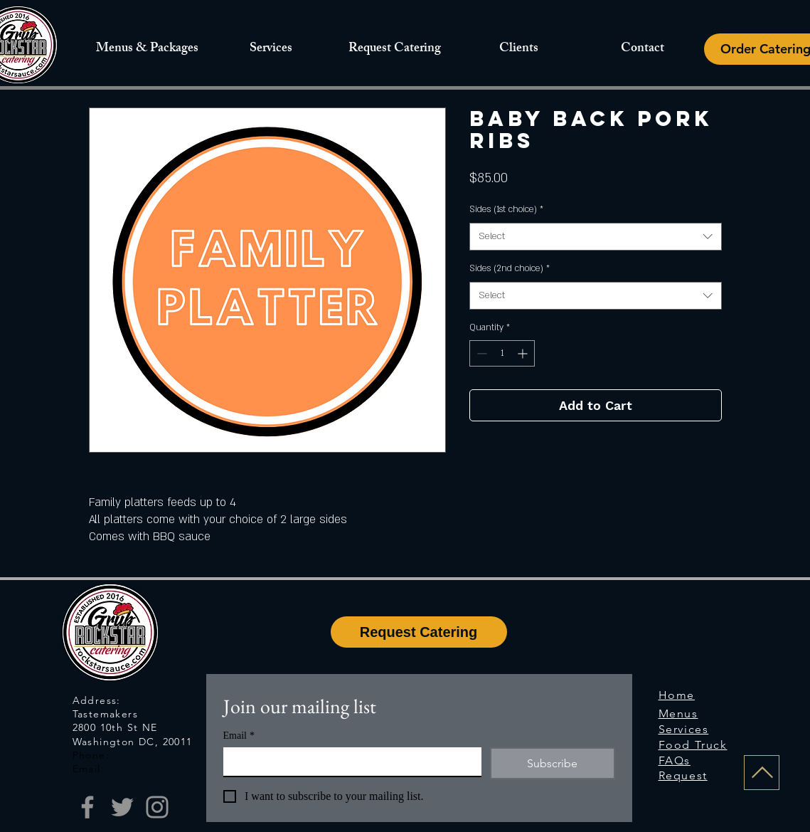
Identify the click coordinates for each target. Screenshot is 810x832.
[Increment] (524, 353)
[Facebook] (87, 807)
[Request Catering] (419, 632)
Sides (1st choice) (506, 209)
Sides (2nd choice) (509, 268)
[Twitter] (122, 807)
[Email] (348, 761)
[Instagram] (157, 807)
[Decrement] (480, 353)
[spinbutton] (502, 353)
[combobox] (595, 237)
